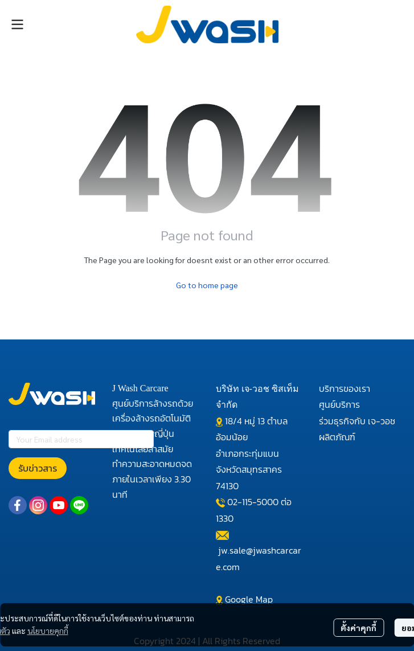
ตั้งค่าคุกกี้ (358, 628)
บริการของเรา (344, 388)
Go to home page (207, 285)
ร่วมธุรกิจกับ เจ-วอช (357, 421)
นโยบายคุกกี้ (47, 630)
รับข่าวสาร (37, 468)
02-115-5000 (252, 502)
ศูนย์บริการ (339, 404)
